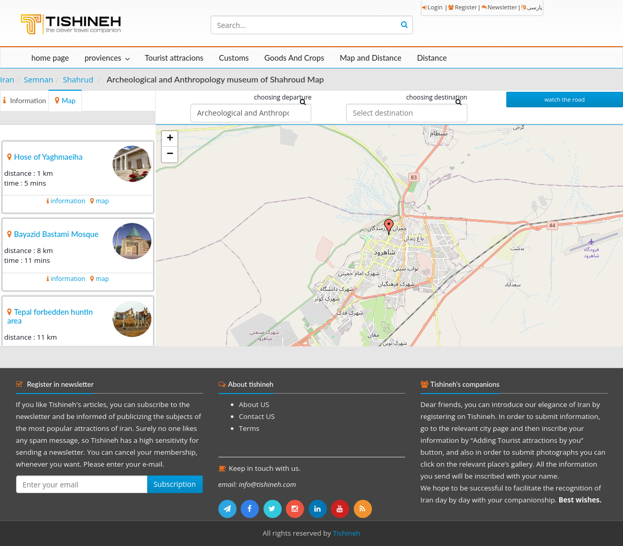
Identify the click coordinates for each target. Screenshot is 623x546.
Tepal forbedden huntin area (50, 316)
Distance (432, 57)
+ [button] (170, 139)
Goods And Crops (294, 57)
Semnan (38, 79)
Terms (249, 428)
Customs (233, 57)
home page (50, 57)
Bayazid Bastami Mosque (56, 234)
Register (462, 7)
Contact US (257, 416)
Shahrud (78, 79)
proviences (103, 57)
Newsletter (499, 7)
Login (432, 7)
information (67, 201)
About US (254, 404)
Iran (7, 79)
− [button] (170, 154)
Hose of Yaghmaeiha (48, 156)
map (101, 201)
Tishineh (347, 533)
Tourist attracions (174, 57)
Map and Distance (371, 57)
